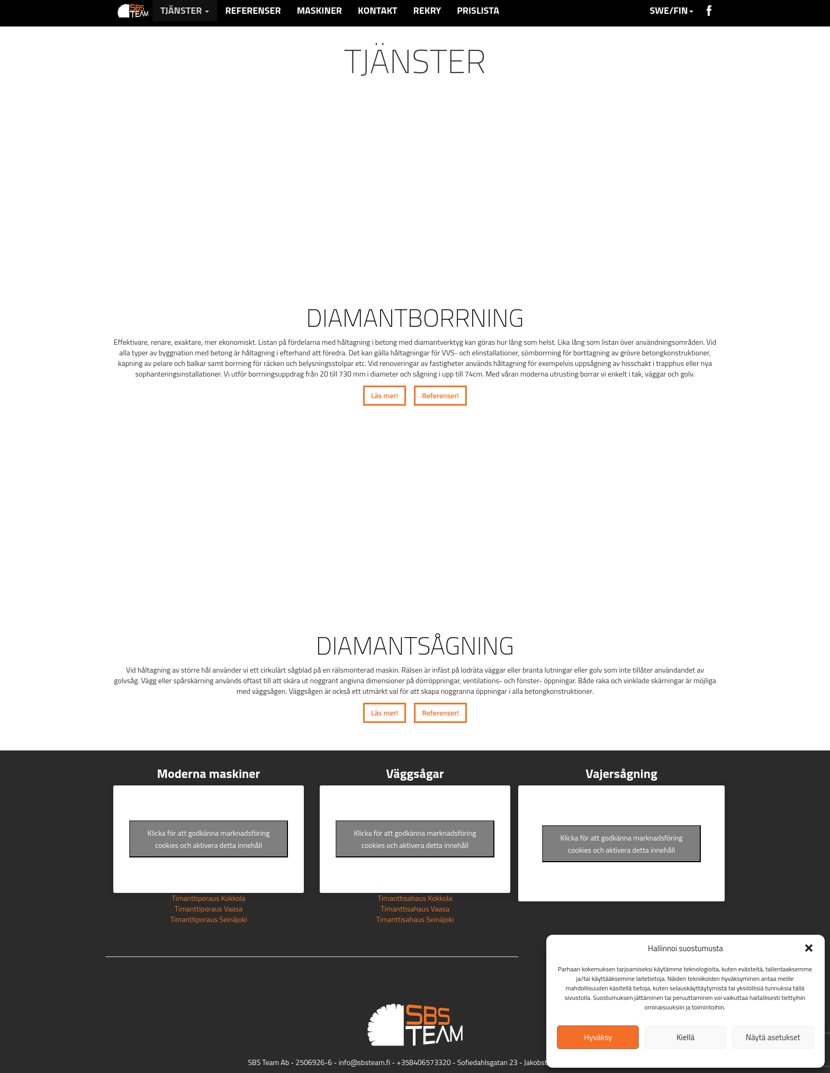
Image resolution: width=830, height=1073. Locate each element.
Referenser (253, 10)
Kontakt (378, 10)
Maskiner (319, 10)
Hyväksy (598, 1037)
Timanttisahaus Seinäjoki (415, 919)
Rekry (427, 10)
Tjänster (184, 10)
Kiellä (685, 1037)
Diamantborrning (415, 317)
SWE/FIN (671, 10)
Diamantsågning (415, 645)
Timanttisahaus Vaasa (415, 908)
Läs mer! (384, 395)
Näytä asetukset (773, 1037)
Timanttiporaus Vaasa (209, 908)
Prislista (478, 10)
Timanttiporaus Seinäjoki (208, 919)
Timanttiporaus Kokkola (208, 898)
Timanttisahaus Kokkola (415, 898)
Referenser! (440, 395)
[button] (809, 948)
